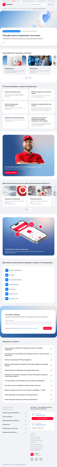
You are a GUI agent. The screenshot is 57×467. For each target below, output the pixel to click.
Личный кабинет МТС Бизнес (38, 428)
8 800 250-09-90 (40, 425)
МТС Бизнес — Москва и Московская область (12, 8)
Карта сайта (33, 442)
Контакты (33, 435)
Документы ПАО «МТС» (35, 439)
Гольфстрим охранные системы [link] (38, 8)
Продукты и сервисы (26, 8)
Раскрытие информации (36, 437)
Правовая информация (35, 450)
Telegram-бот (40, 427)
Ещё (18, 1)
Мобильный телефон (9, 320)
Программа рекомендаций (36, 448)
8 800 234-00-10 (42, 1)
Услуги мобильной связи (8, 409)
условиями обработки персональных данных (28, 328)
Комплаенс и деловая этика (36, 444)
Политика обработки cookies (36, 440)
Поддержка (34, 427)
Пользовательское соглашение (37, 446)
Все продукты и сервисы (8, 407)
